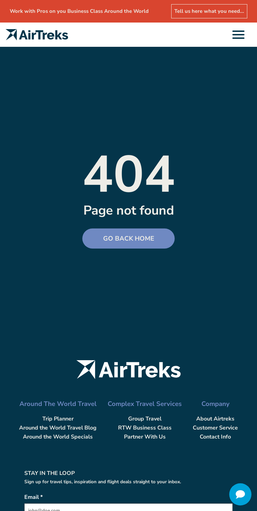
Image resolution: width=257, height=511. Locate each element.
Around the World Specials (58, 437)
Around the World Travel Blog (58, 428)
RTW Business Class (145, 428)
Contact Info (215, 437)
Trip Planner (58, 419)
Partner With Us (145, 437)
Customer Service (215, 428)
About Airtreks (215, 419)
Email (33, 497)
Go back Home (128, 238)
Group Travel (144, 419)
